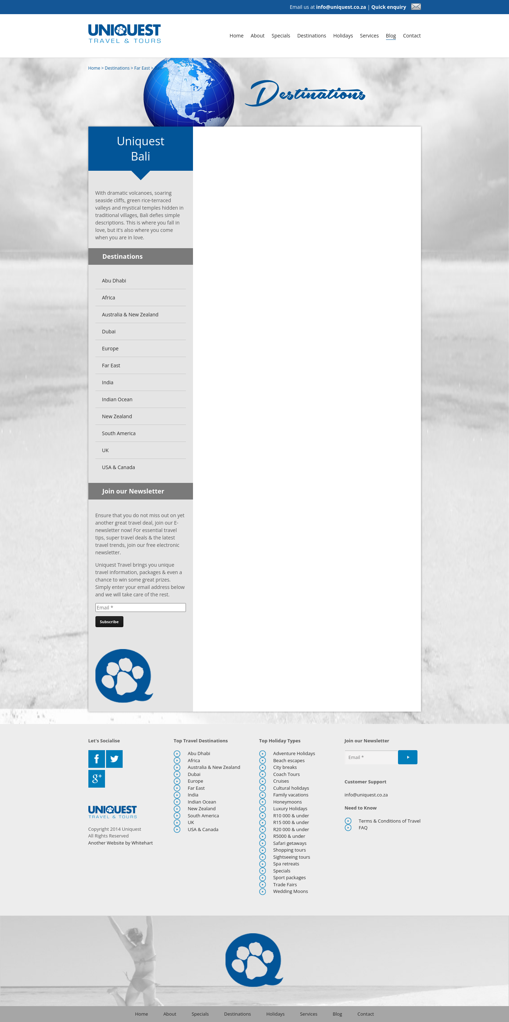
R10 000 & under (291, 815)
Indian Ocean (117, 399)
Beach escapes (289, 760)
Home (237, 35)
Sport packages (289, 877)
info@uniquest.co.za (341, 7)
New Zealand (117, 416)
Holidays (343, 35)
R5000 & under (289, 836)
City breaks (285, 767)
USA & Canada (118, 467)
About (257, 35)
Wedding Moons (290, 891)
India (107, 382)
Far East (142, 68)
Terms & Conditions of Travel (390, 821)
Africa (108, 297)
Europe (110, 348)
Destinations (311, 35)
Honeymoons (287, 802)
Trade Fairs (285, 884)
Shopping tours (289, 850)
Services (369, 35)
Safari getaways (289, 843)
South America (119, 433)
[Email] (140, 607)
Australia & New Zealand (130, 314)
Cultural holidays (291, 788)
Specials (281, 35)
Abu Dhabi (114, 280)
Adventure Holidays (294, 753)
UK (105, 450)
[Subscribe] (109, 621)
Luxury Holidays (290, 808)
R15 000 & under (291, 822)
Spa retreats (286, 863)
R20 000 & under (291, 829)
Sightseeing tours (291, 857)
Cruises (281, 781)
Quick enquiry (396, 7)
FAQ (363, 827)
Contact (412, 35)
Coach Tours (286, 774)
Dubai (109, 331)
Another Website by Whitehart (120, 843)
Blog (391, 35)
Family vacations (291, 795)
